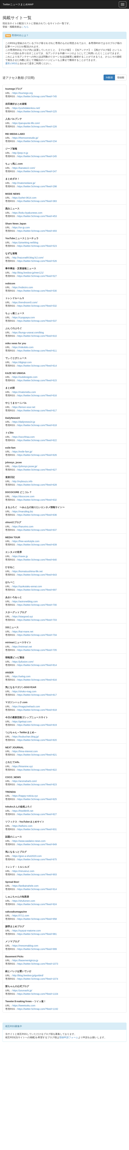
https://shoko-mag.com (24, 691)
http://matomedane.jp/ (23, 183)
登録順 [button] (120, 77)
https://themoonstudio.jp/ (25, 137)
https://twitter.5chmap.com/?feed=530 (37, 290)
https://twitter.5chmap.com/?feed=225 (37, 111)
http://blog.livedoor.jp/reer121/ (28, 272)
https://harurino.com (22, 526)
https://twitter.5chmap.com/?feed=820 (37, 740)
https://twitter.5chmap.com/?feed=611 (37, 350)
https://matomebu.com (24, 392)
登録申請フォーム (68, 1037)
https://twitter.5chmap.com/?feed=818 (37, 710)
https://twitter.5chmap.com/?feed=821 (37, 754)
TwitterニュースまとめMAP (18, 4)
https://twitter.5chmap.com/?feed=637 (37, 530)
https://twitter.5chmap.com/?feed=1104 (37, 994)
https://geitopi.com (22, 721)
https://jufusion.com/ (23, 661)
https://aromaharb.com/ (24, 781)
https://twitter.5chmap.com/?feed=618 (37, 425)
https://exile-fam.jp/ (22, 451)
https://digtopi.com (22, 362)
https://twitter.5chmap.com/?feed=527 (37, 276)
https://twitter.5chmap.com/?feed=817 (37, 694)
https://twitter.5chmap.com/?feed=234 (37, 141)
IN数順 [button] (109, 77)
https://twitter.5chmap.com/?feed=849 (37, 844)
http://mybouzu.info (22, 481)
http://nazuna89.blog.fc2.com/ (28, 257)
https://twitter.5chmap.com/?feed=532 (37, 305)
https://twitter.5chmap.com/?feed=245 (37, 156)
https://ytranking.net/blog (25, 242)
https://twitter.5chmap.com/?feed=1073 (37, 963)
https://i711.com (20, 915)
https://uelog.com (21, 676)
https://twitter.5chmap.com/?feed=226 (37, 126)
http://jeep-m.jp (20, 153)
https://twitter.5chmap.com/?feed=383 (37, 201)
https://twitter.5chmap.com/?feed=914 (37, 889)
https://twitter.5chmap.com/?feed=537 (37, 321)
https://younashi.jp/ (22, 990)
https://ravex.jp (20, 556)
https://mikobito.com (23, 347)
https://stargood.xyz (22, 616)
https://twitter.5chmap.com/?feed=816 (37, 679)
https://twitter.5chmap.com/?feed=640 (37, 559)
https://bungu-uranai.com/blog (28, 332)
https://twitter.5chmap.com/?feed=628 (37, 484)
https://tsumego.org (22, 93)
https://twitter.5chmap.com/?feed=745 (37, 96)
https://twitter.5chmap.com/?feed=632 (37, 499)
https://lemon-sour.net (23, 407)
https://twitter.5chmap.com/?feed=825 (37, 799)
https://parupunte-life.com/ (26, 123)
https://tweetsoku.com (23, 1005)
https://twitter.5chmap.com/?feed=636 (37, 515)
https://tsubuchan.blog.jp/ (25, 736)
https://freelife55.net (22, 811)
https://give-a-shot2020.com (27, 856)
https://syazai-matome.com (26, 930)
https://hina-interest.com (25, 751)
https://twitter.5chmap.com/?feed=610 (37, 336)
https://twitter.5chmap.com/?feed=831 (37, 829)
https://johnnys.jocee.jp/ (24, 466)
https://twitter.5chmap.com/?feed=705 (37, 650)
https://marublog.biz (22, 511)
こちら (25, 26)
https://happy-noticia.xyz (25, 795)
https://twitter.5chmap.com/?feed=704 (37, 635)
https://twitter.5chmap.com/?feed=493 (37, 231)
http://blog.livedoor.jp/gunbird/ (27, 975)
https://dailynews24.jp (23, 421)
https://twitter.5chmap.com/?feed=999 (37, 949)
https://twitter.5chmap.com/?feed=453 (37, 216)
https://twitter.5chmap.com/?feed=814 (37, 665)
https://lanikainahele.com (25, 885)
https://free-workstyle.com (25, 541)
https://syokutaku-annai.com (27, 586)
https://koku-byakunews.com (27, 212)
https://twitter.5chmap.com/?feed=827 (37, 814)
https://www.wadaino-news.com (28, 841)
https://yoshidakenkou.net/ (26, 108)
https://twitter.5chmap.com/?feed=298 (37, 186)
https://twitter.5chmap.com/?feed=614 (37, 365)
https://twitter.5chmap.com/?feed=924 (37, 904)
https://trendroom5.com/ (24, 302)
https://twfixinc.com (22, 826)
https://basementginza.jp (25, 960)
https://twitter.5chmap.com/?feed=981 (37, 934)
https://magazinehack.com (26, 706)
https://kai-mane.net (22, 631)
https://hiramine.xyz (22, 766)
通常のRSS (11, 63)
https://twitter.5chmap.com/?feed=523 (37, 246)
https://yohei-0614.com (24, 197)
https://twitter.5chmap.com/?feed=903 (37, 874)
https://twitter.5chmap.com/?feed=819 (37, 725)
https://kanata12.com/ (23, 168)
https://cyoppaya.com (23, 317)
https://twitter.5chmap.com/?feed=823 (37, 784)
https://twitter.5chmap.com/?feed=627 (37, 469)
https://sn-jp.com (21, 227)
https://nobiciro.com (22, 287)
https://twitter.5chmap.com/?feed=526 (37, 261)
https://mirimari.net (22, 646)
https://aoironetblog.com (25, 601)
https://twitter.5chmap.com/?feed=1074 (37, 978)
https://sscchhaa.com (23, 437)
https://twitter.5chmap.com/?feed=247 (37, 171)
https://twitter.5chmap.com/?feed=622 (37, 440)
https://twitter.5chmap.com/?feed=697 (37, 589)
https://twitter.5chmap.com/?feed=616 (37, 395)
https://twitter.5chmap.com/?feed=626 (37, 455)
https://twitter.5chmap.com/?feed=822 (37, 769)
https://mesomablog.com (25, 945)
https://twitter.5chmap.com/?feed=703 (37, 620)
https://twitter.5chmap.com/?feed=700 (37, 605)
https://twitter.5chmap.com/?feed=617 (37, 410)
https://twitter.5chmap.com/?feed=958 (37, 919)
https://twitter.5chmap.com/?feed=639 (37, 544)
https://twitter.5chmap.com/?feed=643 (37, 574)
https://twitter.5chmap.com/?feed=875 (37, 859)
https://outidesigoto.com (24, 377)
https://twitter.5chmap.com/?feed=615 (37, 380)
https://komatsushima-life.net (27, 571)
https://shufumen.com (23, 900)
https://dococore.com (23, 496)
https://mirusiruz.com (23, 871)
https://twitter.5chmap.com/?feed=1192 (37, 1009)
